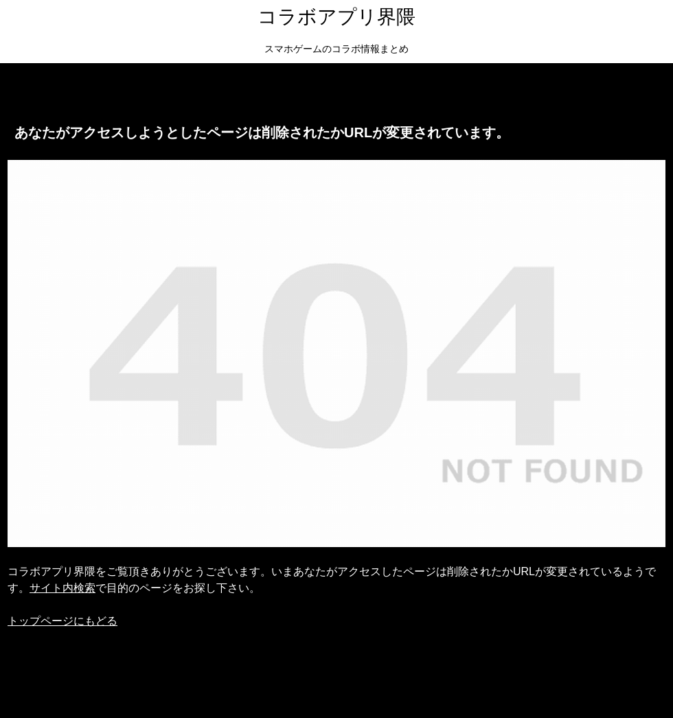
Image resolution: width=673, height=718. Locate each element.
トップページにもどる (62, 621)
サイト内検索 (62, 588)
